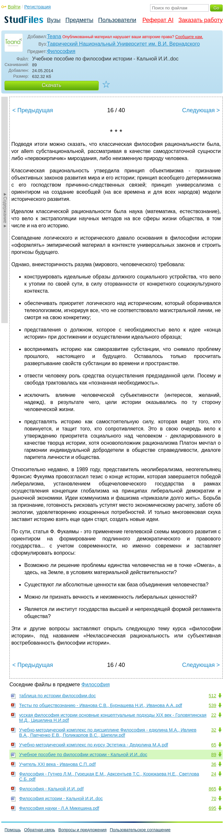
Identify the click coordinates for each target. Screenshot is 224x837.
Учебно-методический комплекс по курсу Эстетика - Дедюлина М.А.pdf (93, 744)
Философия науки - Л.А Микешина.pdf (59, 808)
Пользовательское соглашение (140, 829)
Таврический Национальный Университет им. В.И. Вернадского (123, 44)
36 (213, 764)
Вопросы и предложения (82, 829)
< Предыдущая (32, 110)
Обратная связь (39, 829)
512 (212, 695)
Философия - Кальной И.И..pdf (51, 788)
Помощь (13, 829)
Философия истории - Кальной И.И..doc (61, 798)
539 (212, 705)
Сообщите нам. (189, 37)
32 (213, 730)
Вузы (54, 20)
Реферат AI (157, 20)
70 (213, 798)
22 (213, 715)
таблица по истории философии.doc (57, 695)
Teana (54, 36)
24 (213, 774)
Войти (14, 6)
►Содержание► (5, 209)
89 (213, 754)
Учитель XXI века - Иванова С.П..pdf (57, 764)
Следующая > (201, 110)
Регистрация (37, 6)
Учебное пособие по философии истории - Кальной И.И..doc (83, 754)
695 (212, 808)
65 (213, 744)
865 (212, 788)
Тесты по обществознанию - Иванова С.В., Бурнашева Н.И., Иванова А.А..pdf (100, 705)
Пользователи (117, 20)
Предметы (79, 20)
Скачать (51, 85)
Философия (61, 51)
